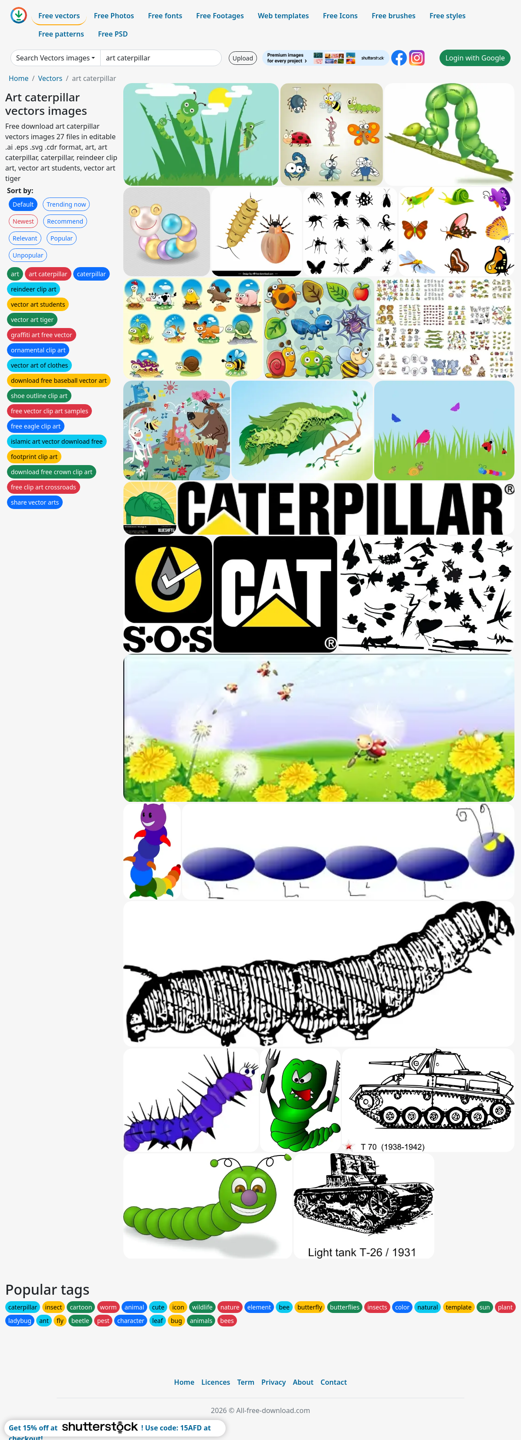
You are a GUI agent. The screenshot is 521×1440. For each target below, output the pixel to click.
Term (245, 1382)
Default (23, 204)
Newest (23, 221)
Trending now (66, 204)
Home (19, 78)
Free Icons (340, 15)
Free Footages (220, 15)
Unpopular (28, 255)
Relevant (25, 238)
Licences (215, 1382)
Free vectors (59, 15)
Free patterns (61, 34)
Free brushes (394, 15)
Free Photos (114, 15)
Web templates (283, 15)
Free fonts (165, 15)
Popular (62, 238)
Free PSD (113, 34)
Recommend (65, 221)
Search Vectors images (53, 58)
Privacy (273, 1382)
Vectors (50, 78)
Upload (243, 58)
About (303, 1382)
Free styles (448, 15)
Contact (334, 1382)
